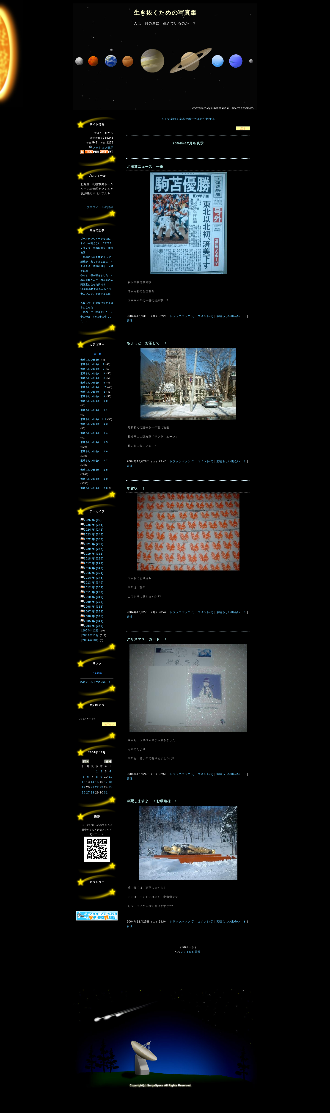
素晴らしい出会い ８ (231, 316)
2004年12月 (90, 630)
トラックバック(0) (182, 316)
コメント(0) (204, 316)
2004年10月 (90, 640)
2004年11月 (90, 635)
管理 (130, 320)
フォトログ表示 (101, 147)
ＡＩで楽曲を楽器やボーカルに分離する (188, 119)
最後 (198, 951)
